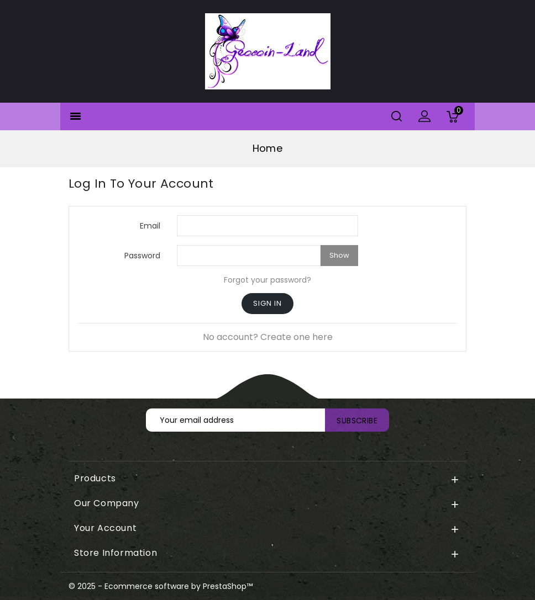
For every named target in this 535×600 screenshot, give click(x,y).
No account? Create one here (268, 337)
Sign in (267, 303)
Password (142, 255)
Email (150, 225)
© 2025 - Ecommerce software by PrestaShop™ (161, 586)
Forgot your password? (267, 279)
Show (339, 255)
